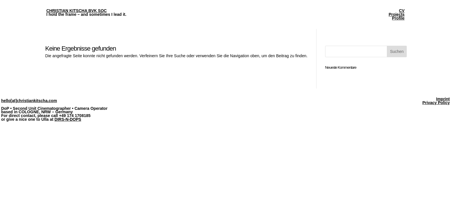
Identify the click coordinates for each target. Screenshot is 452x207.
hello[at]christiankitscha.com (29, 100)
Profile (398, 18)
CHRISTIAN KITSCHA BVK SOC (76, 10)
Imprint (443, 99)
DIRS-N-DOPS (67, 119)
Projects (396, 14)
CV (401, 10)
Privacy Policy (436, 102)
